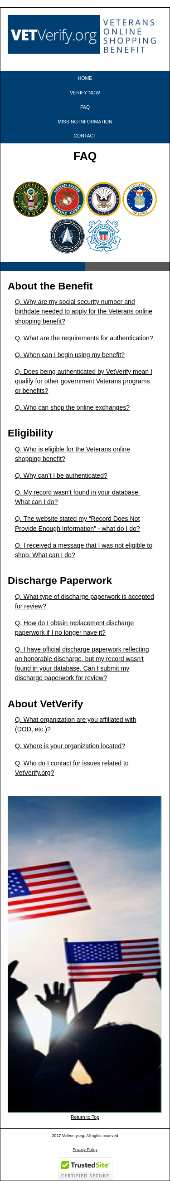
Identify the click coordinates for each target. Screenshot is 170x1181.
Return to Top (85, 1117)
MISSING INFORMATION (85, 121)
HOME (85, 78)
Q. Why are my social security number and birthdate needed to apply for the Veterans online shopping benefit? (83, 311)
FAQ (85, 107)
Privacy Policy (85, 1149)
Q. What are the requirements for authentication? (84, 338)
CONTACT (84, 135)
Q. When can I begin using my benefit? (70, 354)
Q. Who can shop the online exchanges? (72, 407)
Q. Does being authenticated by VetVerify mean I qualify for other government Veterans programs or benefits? (83, 381)
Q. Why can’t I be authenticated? (61, 475)
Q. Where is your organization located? (70, 746)
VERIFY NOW (85, 92)
